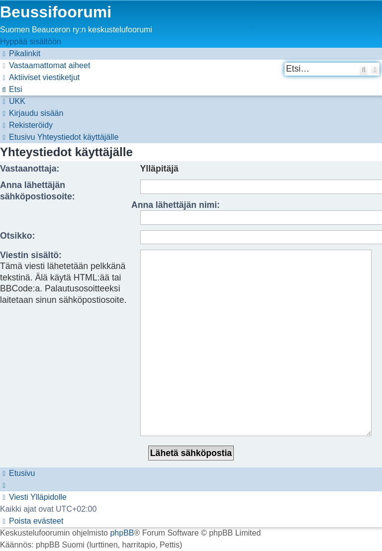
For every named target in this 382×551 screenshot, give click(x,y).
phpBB (122, 471)
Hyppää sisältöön (30, 41)
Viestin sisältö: (31, 255)
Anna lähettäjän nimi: (175, 205)
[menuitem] (45, 65)
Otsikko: (17, 236)
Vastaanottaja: (29, 169)
